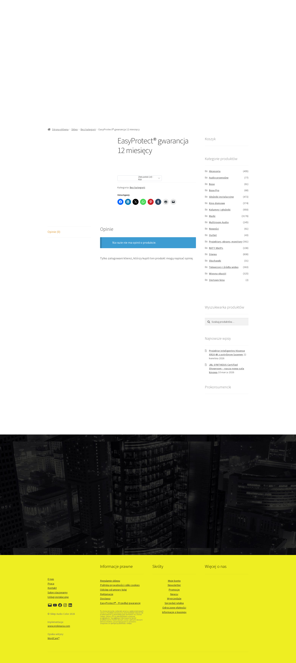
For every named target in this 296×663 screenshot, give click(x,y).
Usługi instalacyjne (58, 597)
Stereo (213, 254)
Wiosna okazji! (217, 273)
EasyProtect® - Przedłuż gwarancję (120, 603)
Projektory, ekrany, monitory (225, 241)
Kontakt (52, 588)
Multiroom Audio (219, 222)
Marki (212, 216)
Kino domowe (217, 203)
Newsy (174, 594)
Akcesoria (214, 171)
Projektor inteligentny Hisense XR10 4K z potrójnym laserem (227, 352)
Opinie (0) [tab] (54, 232)
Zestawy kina (217, 280)
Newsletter (174, 585)
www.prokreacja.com (59, 626)
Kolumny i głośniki (219, 209)
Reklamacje (106, 594)
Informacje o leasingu (174, 612)
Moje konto (174, 580)
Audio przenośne (218, 177)
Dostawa (105, 598)
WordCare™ (53, 638)
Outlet (213, 235)
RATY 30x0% (216, 248)
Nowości (214, 228)
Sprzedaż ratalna (174, 603)
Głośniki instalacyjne (221, 196)
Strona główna (60, 129)
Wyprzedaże (174, 598)
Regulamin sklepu (110, 580)
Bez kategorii (88, 129)
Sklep (74, 129)
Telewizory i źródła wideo (223, 267)
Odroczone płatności (174, 607)
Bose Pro (214, 190)
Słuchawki (215, 260)
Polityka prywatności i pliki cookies (120, 585)
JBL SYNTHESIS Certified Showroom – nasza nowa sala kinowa (226, 368)
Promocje (174, 589)
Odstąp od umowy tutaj (113, 589)
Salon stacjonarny (58, 592)
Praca (51, 583)
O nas (51, 579)
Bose (212, 184)
